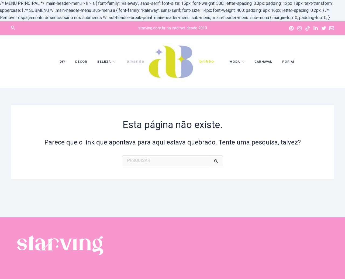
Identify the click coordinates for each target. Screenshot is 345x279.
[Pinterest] (291, 28)
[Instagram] (299, 28)
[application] (115, 62)
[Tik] (307, 28)
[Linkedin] (315, 28)
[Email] (331, 28)
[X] (323, 28)
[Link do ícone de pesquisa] (13, 28)
